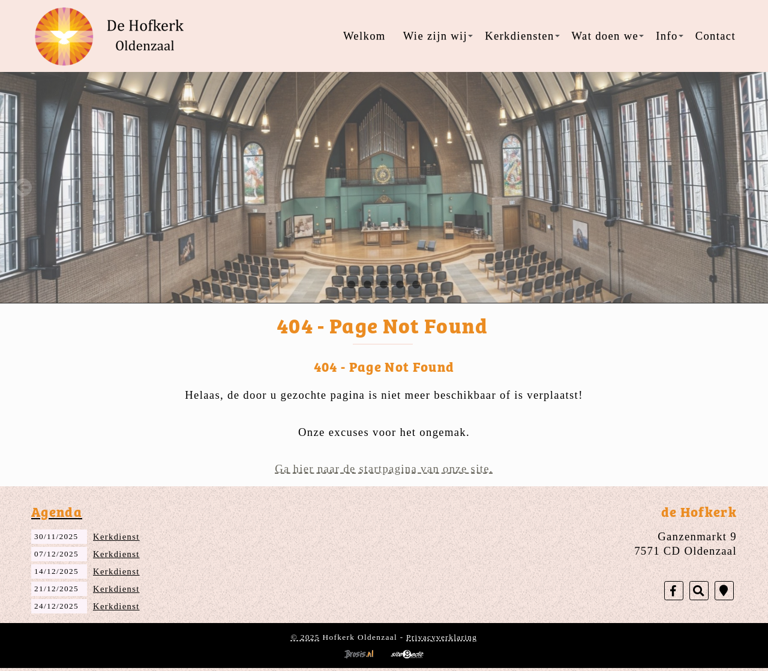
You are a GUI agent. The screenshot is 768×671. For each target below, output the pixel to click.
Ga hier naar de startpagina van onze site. (384, 468)
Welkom (364, 35)
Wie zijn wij (438, 35)
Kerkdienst (116, 536)
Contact (715, 35)
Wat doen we (608, 35)
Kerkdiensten (522, 35)
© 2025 (305, 637)
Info (669, 35)
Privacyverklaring (441, 637)
